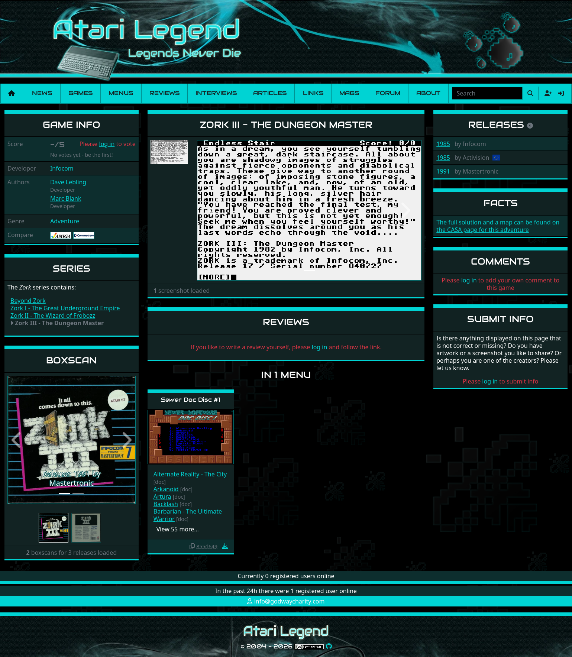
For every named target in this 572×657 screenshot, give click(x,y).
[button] (17, 440)
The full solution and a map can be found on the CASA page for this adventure (497, 226)
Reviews (164, 93)
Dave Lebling (68, 182)
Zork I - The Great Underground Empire (65, 308)
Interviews (216, 93)
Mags (349, 93)
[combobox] (487, 93)
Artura (162, 496)
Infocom (62, 168)
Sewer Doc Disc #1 (190, 400)
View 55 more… (177, 529)
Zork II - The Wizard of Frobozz (52, 315)
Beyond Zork (28, 301)
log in (107, 144)
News (42, 93)
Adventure (64, 221)
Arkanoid (166, 489)
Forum (387, 93)
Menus (121, 93)
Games (80, 93)
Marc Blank (65, 198)
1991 (443, 171)
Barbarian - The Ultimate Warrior (187, 515)
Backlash (165, 504)
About (428, 93)
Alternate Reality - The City (190, 474)
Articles (270, 93)
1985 (443, 144)
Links (313, 93)
